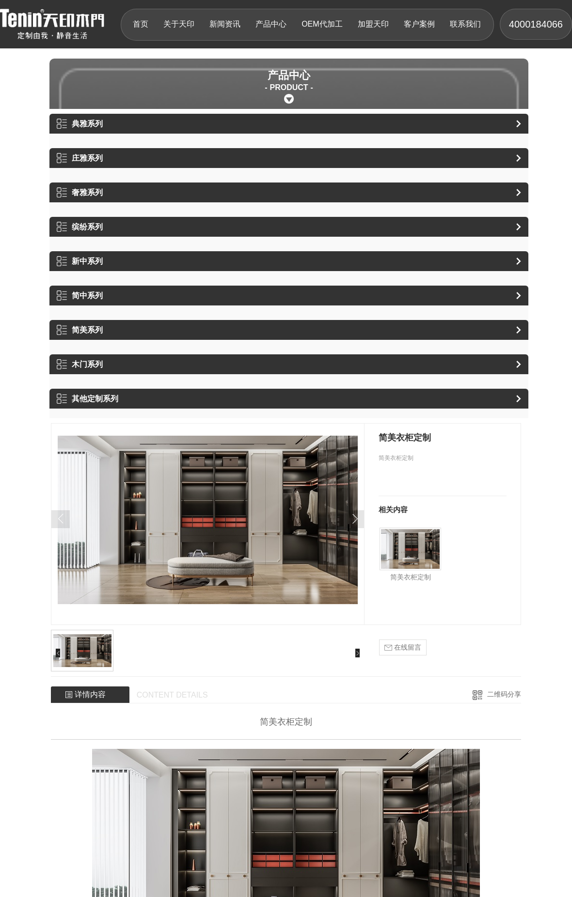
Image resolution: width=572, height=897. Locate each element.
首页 (140, 24)
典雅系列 (80, 124)
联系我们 (465, 24)
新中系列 (80, 261)
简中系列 (80, 295)
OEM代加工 (322, 24)
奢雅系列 (80, 192)
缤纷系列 (80, 227)
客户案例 (419, 24)
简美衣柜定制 (410, 577)
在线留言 (402, 647)
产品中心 (270, 24)
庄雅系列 (80, 158)
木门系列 (80, 364)
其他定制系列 (87, 399)
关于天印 (178, 24)
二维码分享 (504, 694)
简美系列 (80, 330)
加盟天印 (373, 24)
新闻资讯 (224, 24)
